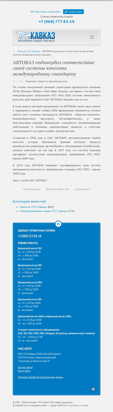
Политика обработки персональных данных (40, 377)
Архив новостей (57, 189)
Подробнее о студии (77, 405)
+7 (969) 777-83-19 (56, 21)
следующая (82, 189)
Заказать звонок (73, 11)
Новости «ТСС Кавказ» (29, 51)
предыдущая (31, 189)
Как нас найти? (25, 367)
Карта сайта (24, 370)
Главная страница (14, 51)
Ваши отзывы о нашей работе (46, 11)
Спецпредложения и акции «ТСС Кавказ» (44, 211)
